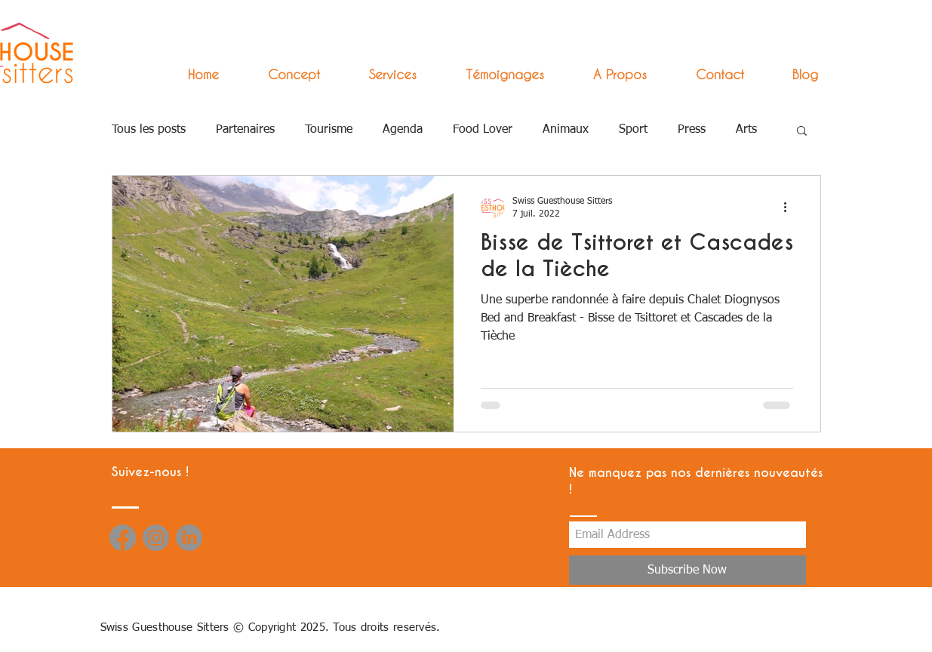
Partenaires (245, 130)
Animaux (566, 130)
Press (692, 130)
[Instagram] (156, 537)
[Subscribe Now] (687, 570)
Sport (633, 130)
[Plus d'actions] (791, 207)
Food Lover (482, 130)
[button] (379, 74)
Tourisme (328, 130)
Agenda (403, 130)
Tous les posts (149, 130)
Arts (746, 130)
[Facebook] (122, 537)
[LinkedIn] (189, 537)
